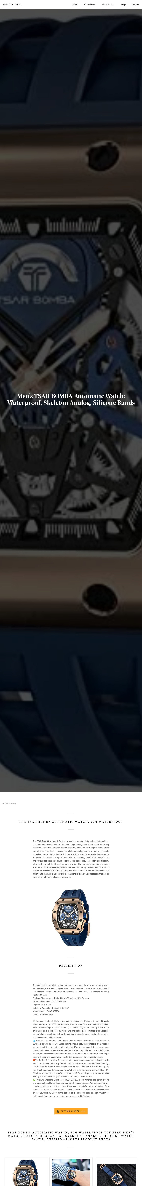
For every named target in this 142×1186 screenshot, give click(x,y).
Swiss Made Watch (12, 4)
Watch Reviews (10, 803)
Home (2, 803)
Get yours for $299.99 (73, 1111)
